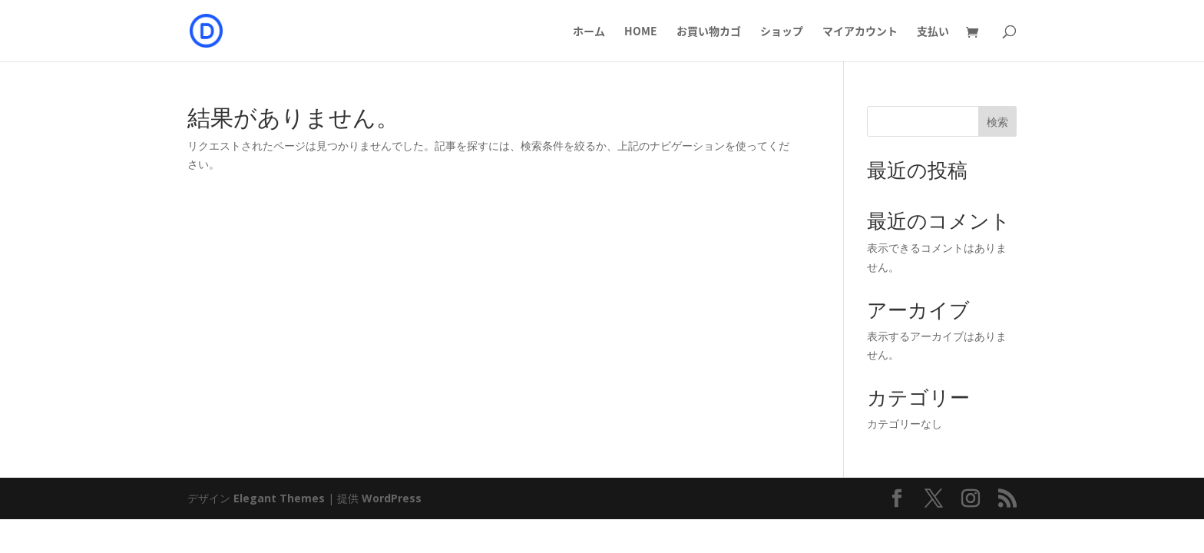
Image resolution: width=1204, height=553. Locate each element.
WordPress (392, 498)
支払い (933, 31)
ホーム (589, 31)
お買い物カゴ (708, 31)
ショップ (781, 31)
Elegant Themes (279, 498)
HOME (640, 31)
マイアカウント (860, 31)
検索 (997, 121)
